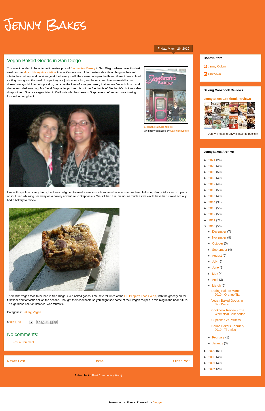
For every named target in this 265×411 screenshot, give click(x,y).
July (215, 261)
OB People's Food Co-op (140, 296)
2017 (212, 184)
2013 (212, 208)
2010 (212, 226)
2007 (212, 363)
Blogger (157, 402)
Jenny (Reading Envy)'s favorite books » (233, 133)
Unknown (214, 74)
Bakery (27, 312)
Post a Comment (23, 342)
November (219, 237)
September (220, 249)
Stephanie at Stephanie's (158, 126)
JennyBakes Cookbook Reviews (227, 99)
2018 (212, 178)
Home (99, 361)
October (218, 243)
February (218, 337)
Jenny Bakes (45, 24)
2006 (212, 369)
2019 (212, 172)
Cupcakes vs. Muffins (226, 320)
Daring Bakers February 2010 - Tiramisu (227, 328)
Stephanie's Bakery (83, 68)
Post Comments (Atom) (107, 375)
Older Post (181, 361)
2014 (212, 202)
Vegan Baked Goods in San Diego (227, 302)
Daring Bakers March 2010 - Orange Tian (226, 292)
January (218, 343)
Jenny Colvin (217, 66)
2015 (212, 196)
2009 (212, 351)
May (215, 273)
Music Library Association (39, 72)
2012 (212, 214)
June (216, 267)
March (216, 285)
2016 (212, 190)
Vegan (37, 312)
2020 (212, 166)
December (219, 231)
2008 (212, 357)
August (217, 255)
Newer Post (16, 361)
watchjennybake (179, 130)
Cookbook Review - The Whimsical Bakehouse (228, 312)
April (215, 279)
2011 (212, 220)
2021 (212, 160)
